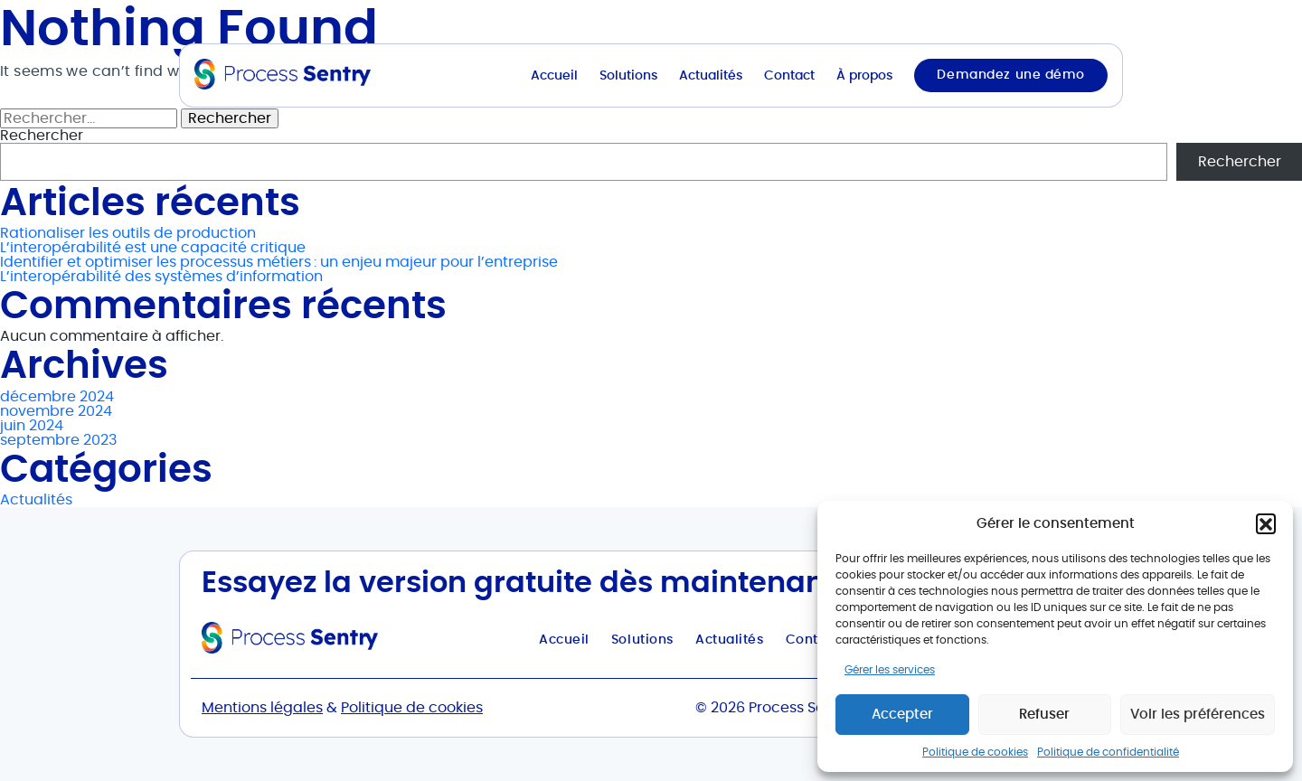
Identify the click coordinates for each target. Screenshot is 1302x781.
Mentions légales (262, 708)
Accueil (554, 76)
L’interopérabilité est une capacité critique (153, 247)
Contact (789, 76)
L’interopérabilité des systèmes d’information (161, 276)
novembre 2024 (56, 411)
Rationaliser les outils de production (128, 233)
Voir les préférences (1197, 714)
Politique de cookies (975, 752)
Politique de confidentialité (1108, 752)
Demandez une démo (1011, 75)
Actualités (710, 76)
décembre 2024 (57, 397)
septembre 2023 (58, 440)
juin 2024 (31, 426)
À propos (864, 76)
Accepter (902, 714)
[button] (1266, 523)
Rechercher (1239, 162)
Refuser (1044, 714)
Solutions (628, 76)
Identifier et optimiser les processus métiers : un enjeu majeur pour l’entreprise (279, 262)
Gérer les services (889, 669)
